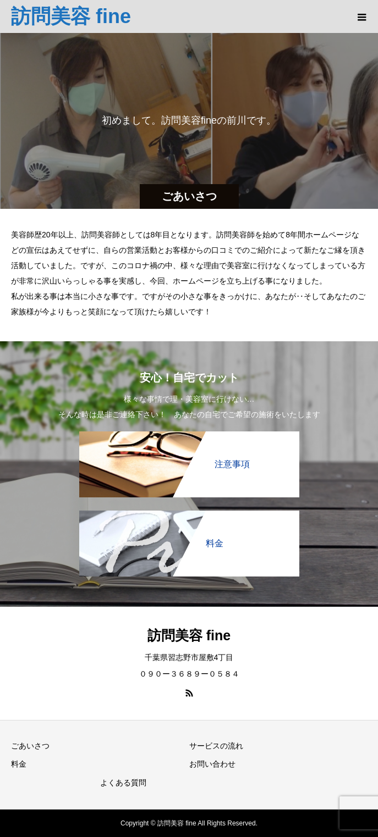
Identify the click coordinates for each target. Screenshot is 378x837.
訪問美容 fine (71, 16)
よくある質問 (123, 782)
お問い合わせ (212, 764)
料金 (18, 764)
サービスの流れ (216, 745)
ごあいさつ (30, 745)
